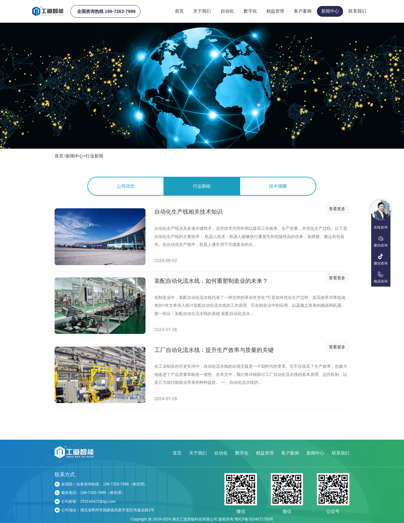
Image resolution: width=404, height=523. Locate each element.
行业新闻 (94, 155)
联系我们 (357, 11)
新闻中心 (330, 11)
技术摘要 (278, 186)
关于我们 (202, 11)
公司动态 (125, 186)
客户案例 (303, 11)
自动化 (227, 11)
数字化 (250, 11)
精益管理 (275, 11)
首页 (179, 11)
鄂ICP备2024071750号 (254, 519)
